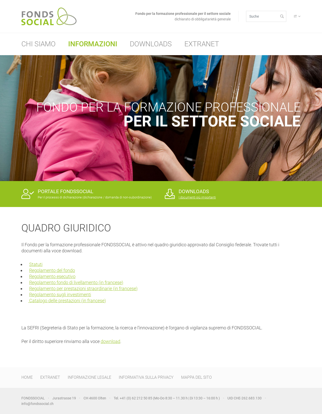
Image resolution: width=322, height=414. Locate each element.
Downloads (151, 44)
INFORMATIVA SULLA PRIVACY (146, 377)
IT (295, 16)
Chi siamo (38, 44)
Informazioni (92, 44)
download (110, 341)
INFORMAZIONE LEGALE (89, 377)
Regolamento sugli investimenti (60, 294)
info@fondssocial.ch (37, 404)
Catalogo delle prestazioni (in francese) (67, 300)
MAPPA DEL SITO (196, 377)
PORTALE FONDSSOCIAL (65, 191)
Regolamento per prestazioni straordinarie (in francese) (83, 288)
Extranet (201, 44)
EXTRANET (50, 377)
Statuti (36, 264)
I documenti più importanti (197, 197)
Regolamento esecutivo (52, 276)
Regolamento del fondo (52, 270)
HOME (27, 377)
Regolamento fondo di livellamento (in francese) (76, 282)
